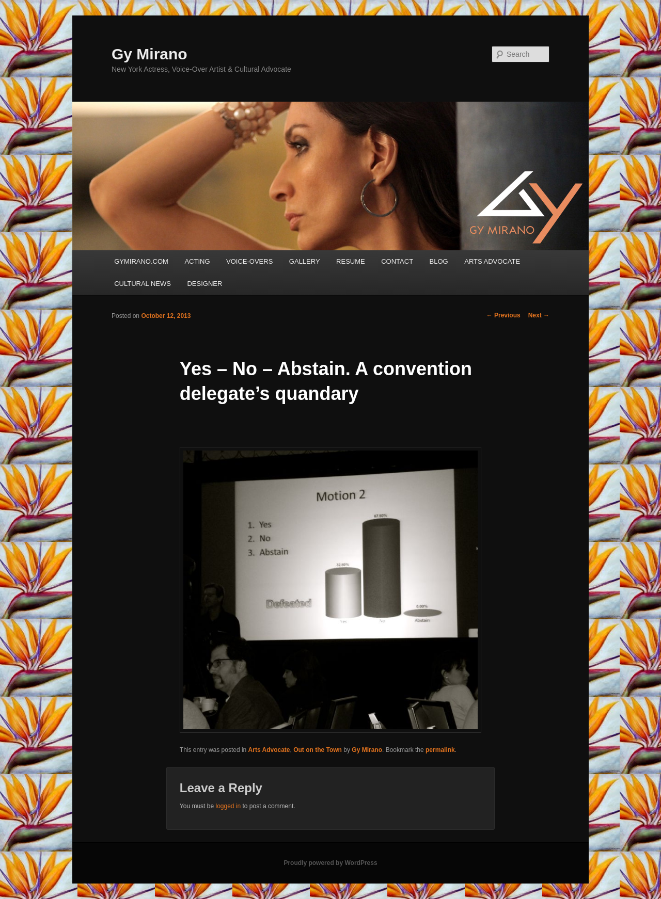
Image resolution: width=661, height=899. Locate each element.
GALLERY (304, 261)
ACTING (197, 261)
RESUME (350, 261)
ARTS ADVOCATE (492, 261)
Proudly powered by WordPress (330, 862)
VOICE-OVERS (249, 261)
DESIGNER (204, 283)
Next (538, 315)
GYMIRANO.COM (141, 261)
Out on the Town (317, 749)
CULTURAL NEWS (142, 283)
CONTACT (397, 261)
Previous (503, 315)
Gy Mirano (149, 53)
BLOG (439, 261)
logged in (228, 806)
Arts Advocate (269, 749)
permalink (440, 749)
